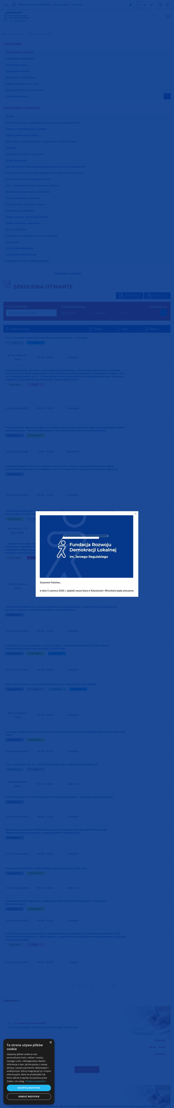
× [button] (50, 1042)
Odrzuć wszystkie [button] (28, 1096)
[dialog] (28, 1072)
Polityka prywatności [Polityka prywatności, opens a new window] (35, 1081)
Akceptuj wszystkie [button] (29, 1087)
